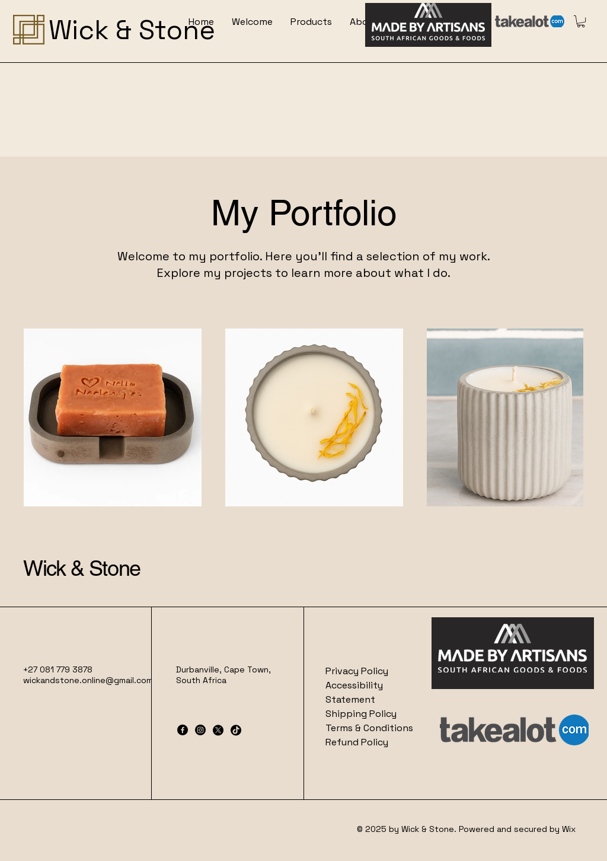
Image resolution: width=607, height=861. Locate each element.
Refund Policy (356, 742)
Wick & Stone (81, 568)
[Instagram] (200, 729)
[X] (218, 729)
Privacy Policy (356, 671)
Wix (570, 829)
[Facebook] (182, 729)
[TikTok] (235, 729)
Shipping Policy (361, 713)
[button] (581, 21)
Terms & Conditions (369, 728)
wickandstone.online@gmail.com (88, 680)
